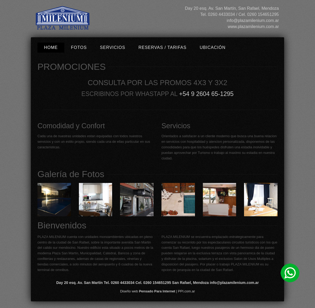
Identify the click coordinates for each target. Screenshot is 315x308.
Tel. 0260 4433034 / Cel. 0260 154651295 (239, 14)
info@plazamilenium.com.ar (253, 20)
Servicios (112, 47)
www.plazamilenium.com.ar (253, 26)
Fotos (79, 47)
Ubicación (213, 47)
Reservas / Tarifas (163, 47)
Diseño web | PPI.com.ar (157, 291)
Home (51, 47)
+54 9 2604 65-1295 (206, 93)
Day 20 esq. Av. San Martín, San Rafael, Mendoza (232, 8)
